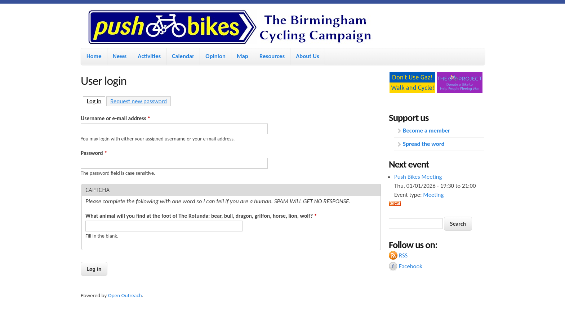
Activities (149, 56)
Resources (272, 56)
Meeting (433, 195)
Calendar (183, 56)
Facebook (410, 266)
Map (242, 56)
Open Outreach (125, 295)
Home (94, 56)
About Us (307, 56)
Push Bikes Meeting (418, 177)
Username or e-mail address (115, 118)
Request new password (138, 101)
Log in (96, 101)
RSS (403, 255)
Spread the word (423, 144)
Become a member (426, 130)
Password (94, 152)
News (120, 56)
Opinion (215, 56)
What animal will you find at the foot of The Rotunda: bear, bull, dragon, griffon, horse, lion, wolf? (201, 215)
